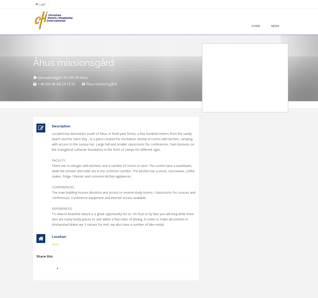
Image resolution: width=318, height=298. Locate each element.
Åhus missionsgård (101, 84)
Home (256, 26)
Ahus (55, 244)
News (275, 26)
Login (42, 4)
